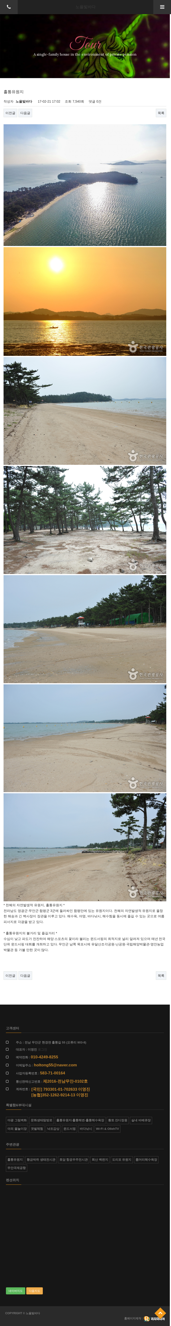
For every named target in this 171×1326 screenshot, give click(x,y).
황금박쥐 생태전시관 (41, 1159)
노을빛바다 (85, 7)
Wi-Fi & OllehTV (107, 1129)
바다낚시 (86, 1129)
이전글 (10, 113)
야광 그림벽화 (17, 1120)
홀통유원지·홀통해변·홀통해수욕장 (80, 1120)
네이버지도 (16, 1291)
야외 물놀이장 (17, 1129)
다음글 (25, 113)
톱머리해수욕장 (146, 1159)
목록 (161, 113)
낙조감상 (53, 1129)
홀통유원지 (15, 1159)
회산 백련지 (100, 1159)
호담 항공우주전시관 (73, 1159)
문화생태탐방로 (41, 1120)
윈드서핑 (69, 1129)
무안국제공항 (16, 1168)
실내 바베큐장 (141, 1120)
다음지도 (34, 1291)
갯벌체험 (37, 1129)
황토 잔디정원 (117, 1120)
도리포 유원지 (122, 1159)
